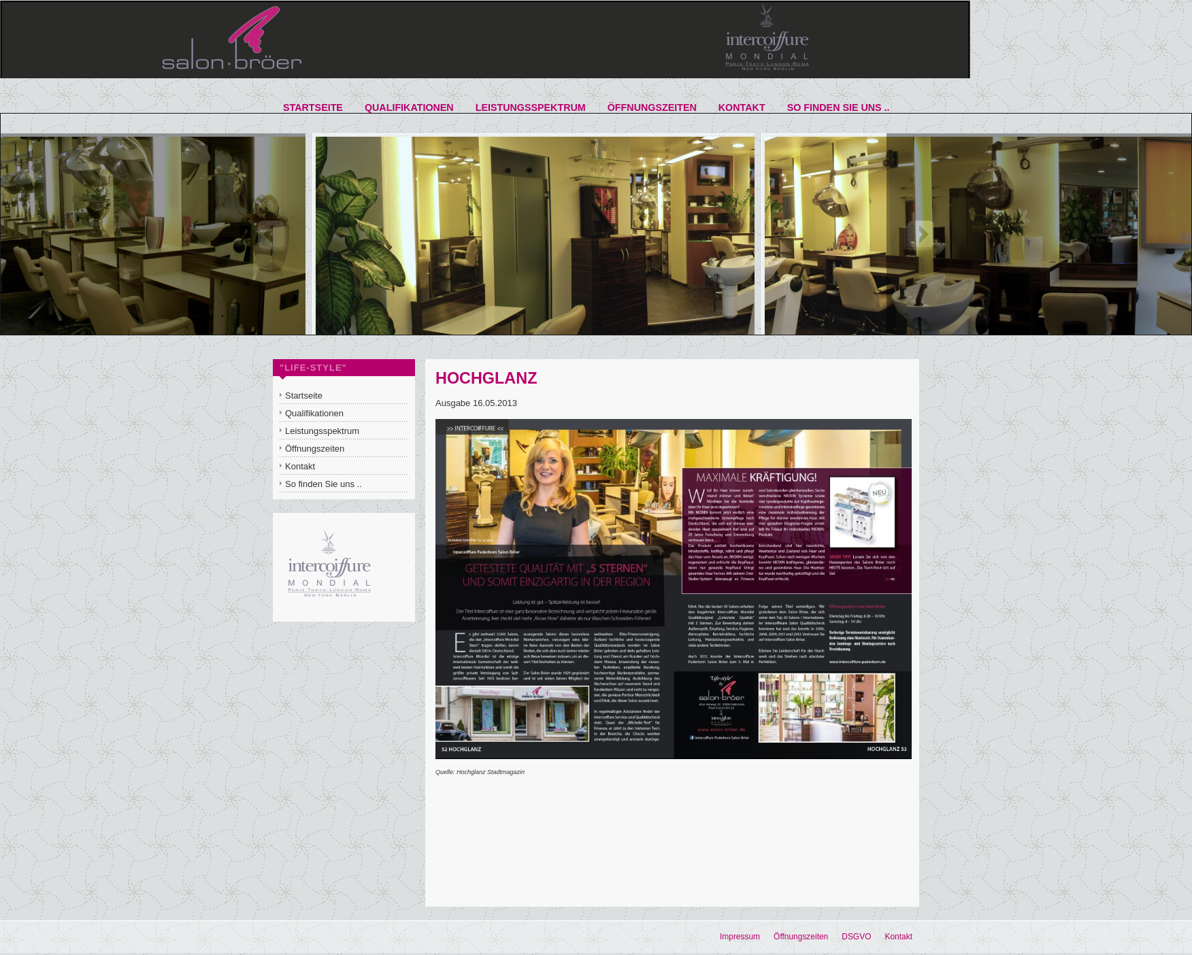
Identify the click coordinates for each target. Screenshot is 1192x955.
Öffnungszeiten (801, 936)
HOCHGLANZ (486, 378)
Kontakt (898, 936)
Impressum (740, 936)
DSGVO (856, 936)
